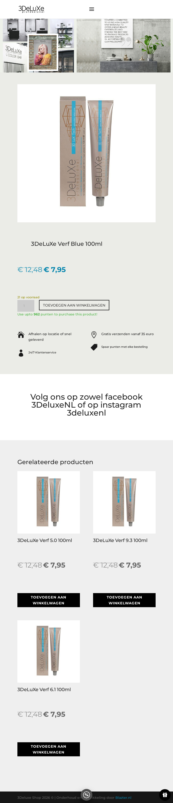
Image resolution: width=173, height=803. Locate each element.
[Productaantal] (25, 306)
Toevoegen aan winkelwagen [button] (48, 600)
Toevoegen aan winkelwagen (74, 305)
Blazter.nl (123, 797)
